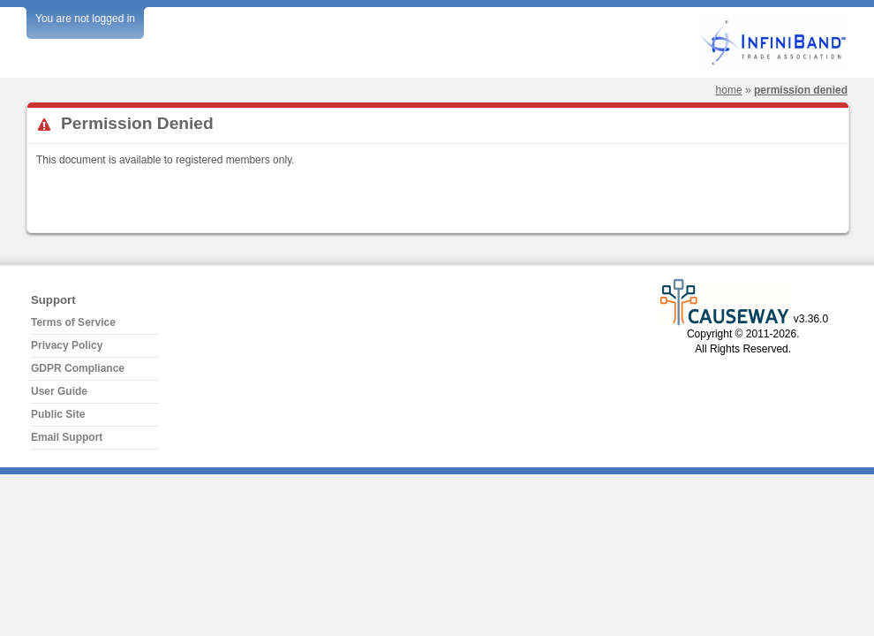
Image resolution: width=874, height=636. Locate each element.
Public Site (58, 414)
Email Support (66, 437)
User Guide (59, 391)
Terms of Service (73, 322)
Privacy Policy (66, 345)
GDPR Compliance (77, 368)
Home (729, 90)
